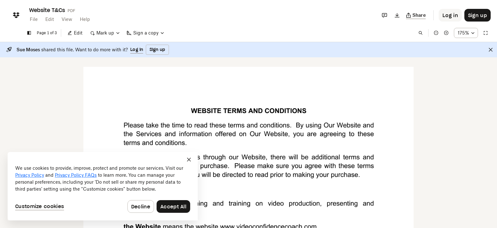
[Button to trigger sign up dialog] (477, 15)
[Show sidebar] (29, 33)
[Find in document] (421, 33)
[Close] (491, 50)
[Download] (397, 15)
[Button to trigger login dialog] (450, 15)
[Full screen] (486, 33)
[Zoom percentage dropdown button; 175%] (466, 33)
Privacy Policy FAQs (76, 175)
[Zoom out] (436, 33)
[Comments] (384, 15)
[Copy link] (416, 15)
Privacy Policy (29, 175)
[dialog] (103, 186)
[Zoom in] (446, 33)
